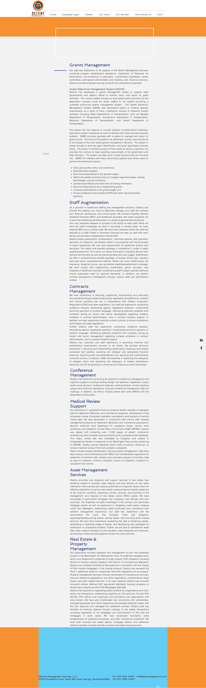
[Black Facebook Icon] (201, 348)
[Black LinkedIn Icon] (201, 340)
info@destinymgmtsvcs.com (151, 676)
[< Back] (46, 153)
